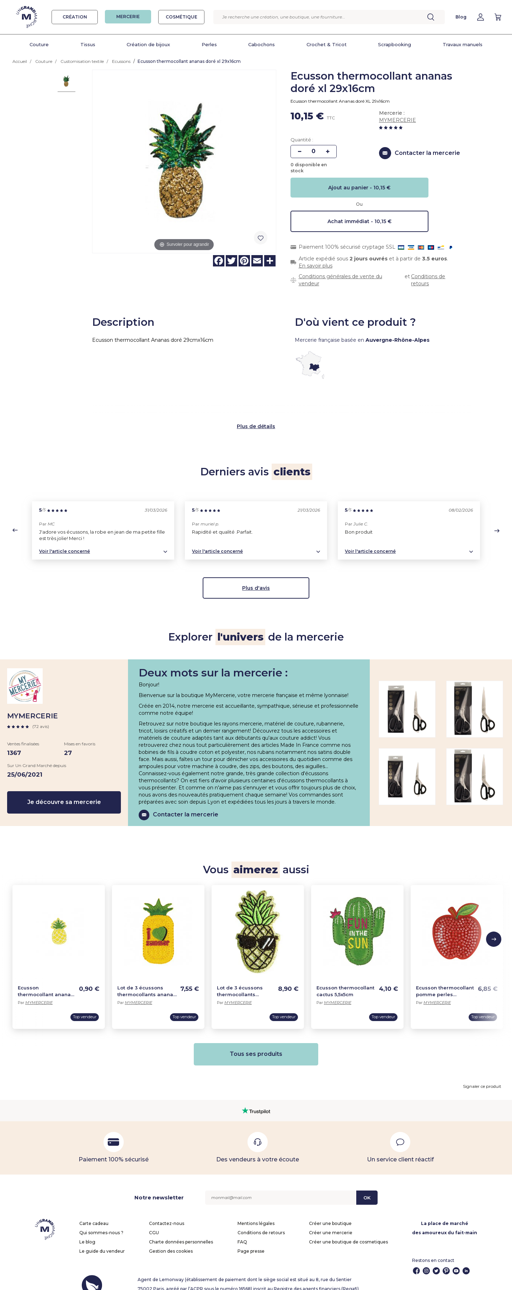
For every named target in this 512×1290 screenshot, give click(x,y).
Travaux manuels (462, 44)
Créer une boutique (330, 1214)
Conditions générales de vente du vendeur (340, 280)
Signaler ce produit (482, 1077)
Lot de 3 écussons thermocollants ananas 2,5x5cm (146, 982)
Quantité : (301, 139)
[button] (15, 521)
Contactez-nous (166, 1214)
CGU (154, 1223)
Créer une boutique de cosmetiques (348, 1233)
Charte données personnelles (181, 1233)
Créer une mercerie (330, 1223)
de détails (262, 417)
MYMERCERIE (397, 120)
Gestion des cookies (171, 1242)
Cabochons (261, 44)
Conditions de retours (428, 280)
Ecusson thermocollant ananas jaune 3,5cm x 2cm (46, 982)
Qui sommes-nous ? (101, 1223)
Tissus (87, 44)
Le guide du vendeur (102, 1242)
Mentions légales (256, 1214)
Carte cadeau (93, 1214)
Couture (39, 44)
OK (366, 1189)
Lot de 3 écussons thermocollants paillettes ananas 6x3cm (240, 982)
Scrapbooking (394, 44)
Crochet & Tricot (326, 44)
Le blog (87, 1233)
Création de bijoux (148, 44)
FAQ (242, 1233)
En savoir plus (315, 266)
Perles (209, 44)
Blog (460, 17)
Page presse (251, 1242)
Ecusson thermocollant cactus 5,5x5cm (345, 982)
